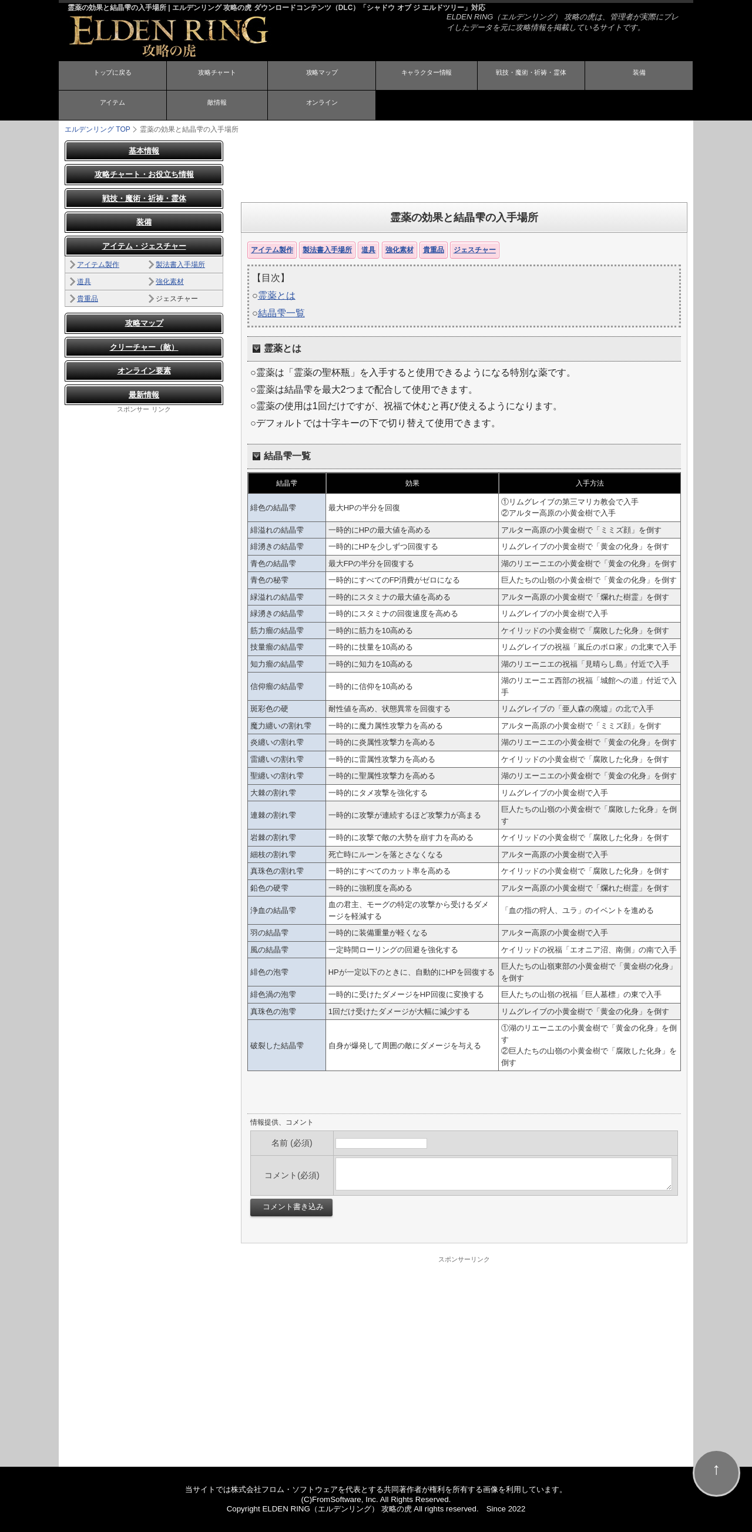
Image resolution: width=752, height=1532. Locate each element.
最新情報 (144, 394)
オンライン (322, 106)
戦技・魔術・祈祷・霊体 (531, 76)
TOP (97, 129)
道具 (368, 249)
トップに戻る (112, 76)
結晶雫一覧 (281, 313)
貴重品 (433, 249)
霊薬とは (277, 295)
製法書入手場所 (327, 249)
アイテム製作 (272, 249)
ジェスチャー (475, 249)
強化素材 (399, 249)
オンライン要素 (144, 370)
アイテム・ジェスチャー (144, 245)
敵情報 (216, 106)
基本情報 (144, 150)
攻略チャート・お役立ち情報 (144, 174)
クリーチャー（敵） (144, 346)
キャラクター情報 (426, 76)
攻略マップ (322, 76)
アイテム (112, 106)
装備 (639, 76)
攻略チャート (217, 76)
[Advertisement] (464, 166)
